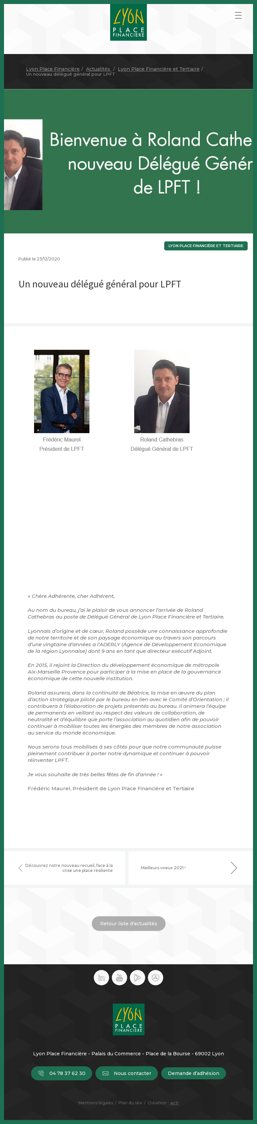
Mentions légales (95, 1102)
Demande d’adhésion (193, 1073)
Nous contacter (126, 1073)
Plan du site (130, 1102)
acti (174, 1102)
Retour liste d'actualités (128, 924)
